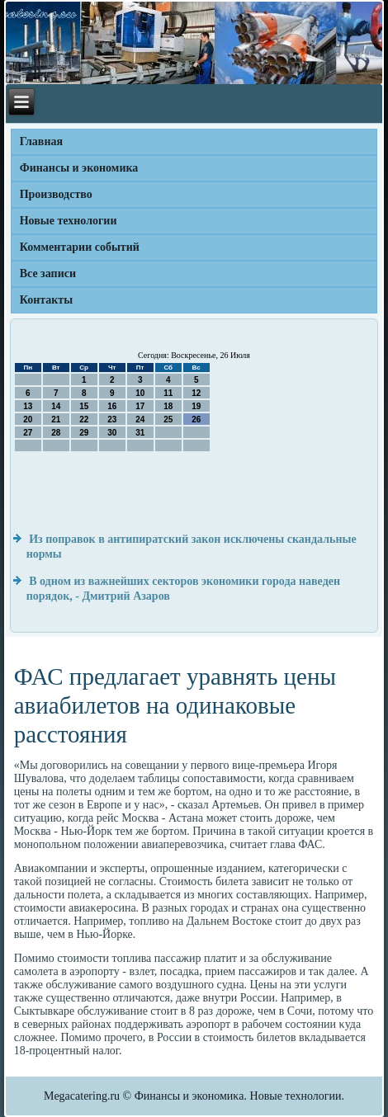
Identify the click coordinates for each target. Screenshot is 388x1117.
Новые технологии (68, 220)
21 (55, 419)
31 (139, 432)
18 (168, 406)
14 (55, 406)
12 (196, 393)
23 (111, 419)
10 (139, 393)
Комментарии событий (80, 247)
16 (111, 406)
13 (27, 406)
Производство (56, 194)
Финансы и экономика (79, 168)
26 (196, 419)
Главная (41, 141)
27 (27, 432)
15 (83, 406)
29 (83, 432)
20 (27, 419)
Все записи (48, 273)
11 (168, 393)
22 (83, 419)
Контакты (46, 300)
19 (196, 406)
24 (139, 419)
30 (111, 432)
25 (168, 419)
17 (139, 406)
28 (55, 432)
